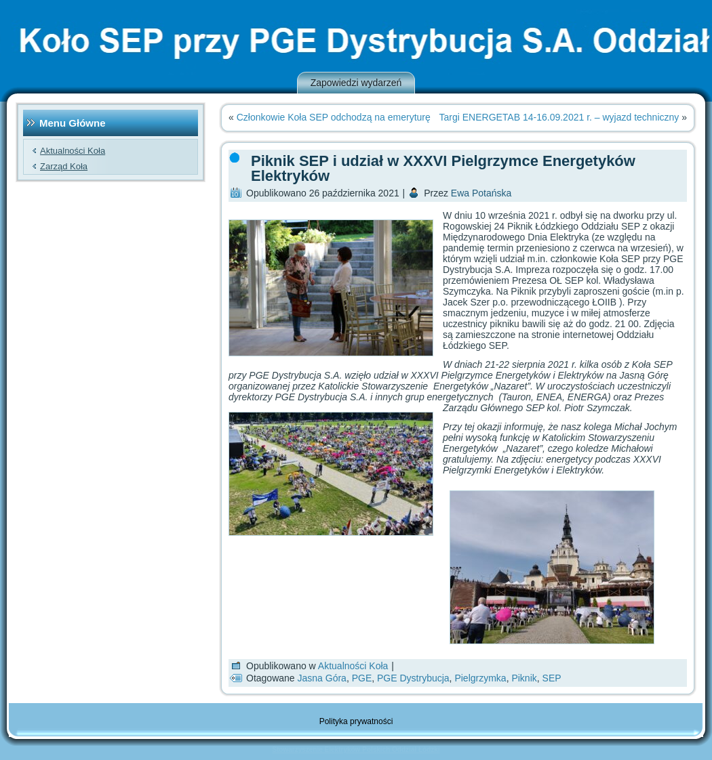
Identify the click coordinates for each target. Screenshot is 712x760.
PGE (362, 678)
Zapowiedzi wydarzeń (356, 82)
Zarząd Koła (63, 166)
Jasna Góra (322, 678)
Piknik (523, 678)
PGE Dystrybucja (413, 678)
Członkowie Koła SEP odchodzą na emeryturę (334, 117)
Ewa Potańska (481, 193)
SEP (551, 678)
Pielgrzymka (480, 678)
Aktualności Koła (72, 151)
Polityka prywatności (356, 721)
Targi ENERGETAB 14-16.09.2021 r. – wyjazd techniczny (559, 117)
